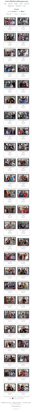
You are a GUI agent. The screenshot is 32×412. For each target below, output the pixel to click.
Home (5, 3)
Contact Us (26, 3)
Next (22, 398)
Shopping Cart (11, 6)
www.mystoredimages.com (16, 406)
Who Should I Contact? (27, 402)
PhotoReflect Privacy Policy (6, 402)
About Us (10, 3)
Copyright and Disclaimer (16, 402)
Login (24, 6)
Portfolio (16, 3)
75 (20, 398)
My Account (18, 6)
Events (21, 3)
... (18, 398)
